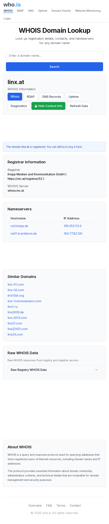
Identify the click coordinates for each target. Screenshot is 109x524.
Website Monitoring (88, 10)
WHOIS (8, 10)
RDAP (20, 10)
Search (54, 67)
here (79, 146)
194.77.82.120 (73, 233)
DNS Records (51, 97)
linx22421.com (18, 329)
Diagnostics (19, 106)
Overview (35, 505)
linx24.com (15, 334)
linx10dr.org (16, 295)
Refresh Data (79, 106)
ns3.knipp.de (19, 226)
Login (7, 18)
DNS (31, 10)
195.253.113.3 (72, 226)
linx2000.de (16, 312)
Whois (15, 96)
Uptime (42, 10)
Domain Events (61, 10)
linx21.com (15, 323)
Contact (75, 505)
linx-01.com (16, 284)
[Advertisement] (54, 128)
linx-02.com (16, 290)
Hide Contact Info (48, 106)
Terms (60, 505)
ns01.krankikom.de (24, 233)
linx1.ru (13, 306)
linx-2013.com (17, 318)
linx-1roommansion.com (24, 301)
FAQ (49, 505)
